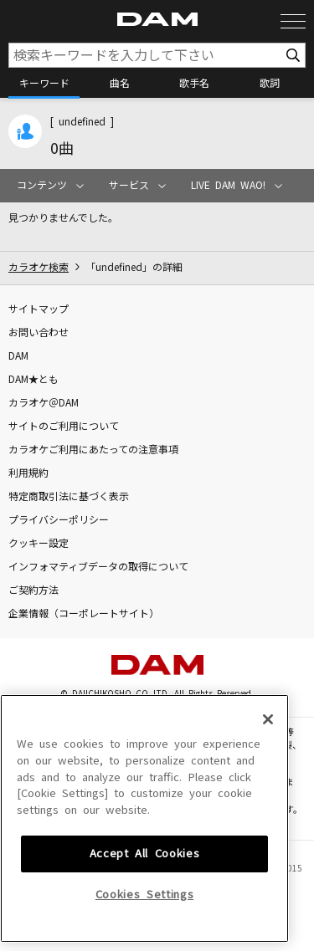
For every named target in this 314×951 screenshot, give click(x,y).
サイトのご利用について (63, 427)
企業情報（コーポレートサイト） (83, 614)
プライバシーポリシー (58, 520)
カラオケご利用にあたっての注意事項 (93, 450)
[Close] (268, 804)
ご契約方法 (33, 590)
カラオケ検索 (38, 268)
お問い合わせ (38, 333)
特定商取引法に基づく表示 (68, 497)
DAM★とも (33, 380)
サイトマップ (38, 309)
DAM (18, 356)
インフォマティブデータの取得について (98, 567)
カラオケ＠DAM (43, 403)
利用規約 (28, 473)
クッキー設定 (38, 544)
